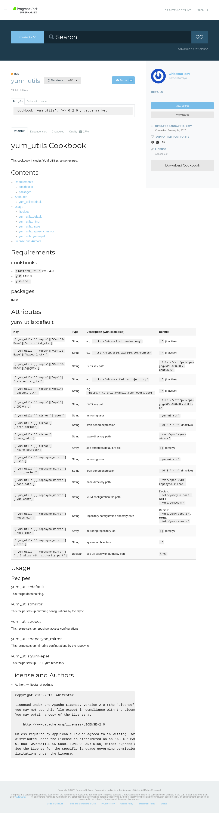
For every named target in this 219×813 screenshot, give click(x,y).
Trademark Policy (147, 804)
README (19, 131)
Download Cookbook (182, 165)
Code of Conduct (55, 804)
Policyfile (18, 101)
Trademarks (20, 797)
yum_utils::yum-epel (32, 236)
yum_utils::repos (29, 226)
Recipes (24, 211)
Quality (79, 131)
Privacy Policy (108, 804)
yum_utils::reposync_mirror (36, 231)
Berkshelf (32, 101)
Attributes (21, 197)
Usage (19, 206)
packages (25, 192)
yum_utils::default (30, 202)
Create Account (177, 10)
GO (199, 37)
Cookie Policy (126, 804)
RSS (15, 74)
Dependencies (38, 131)
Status (164, 804)
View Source (182, 105)
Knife (44, 101)
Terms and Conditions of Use (82, 804)
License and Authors (28, 241)
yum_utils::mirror (29, 221)
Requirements (24, 182)
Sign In (202, 10)
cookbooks (26, 187)
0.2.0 (60, 80)
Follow (124, 80)
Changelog (58, 131)
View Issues (182, 114)
